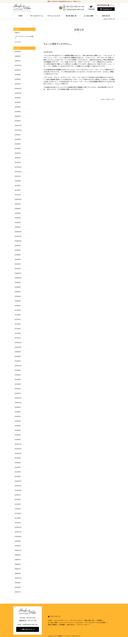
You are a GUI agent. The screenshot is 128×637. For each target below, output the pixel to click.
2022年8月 (18, 139)
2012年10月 (18, 490)
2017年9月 (18, 310)
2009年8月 (18, 555)
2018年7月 (18, 292)
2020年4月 (18, 218)
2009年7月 (18, 559)
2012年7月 (18, 495)
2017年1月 (18, 338)
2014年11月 (18, 402)
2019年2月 (18, 268)
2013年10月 (18, 453)
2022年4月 (18, 148)
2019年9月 (18, 245)
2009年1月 (18, 569)
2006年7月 (18, 592)
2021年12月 (18, 167)
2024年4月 (18, 79)
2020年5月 (18, 213)
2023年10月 (18, 93)
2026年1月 (18, 61)
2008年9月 (18, 573)
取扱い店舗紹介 (52, 625)
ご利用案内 (99, 620)
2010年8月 (18, 541)
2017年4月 (18, 324)
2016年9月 (18, 352)
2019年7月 (18, 250)
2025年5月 (18, 70)
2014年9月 (18, 407)
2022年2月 (18, 158)
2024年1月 (18, 84)
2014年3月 (18, 430)
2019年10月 (18, 241)
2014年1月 (18, 439)
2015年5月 (18, 379)
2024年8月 (18, 74)
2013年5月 (18, 467)
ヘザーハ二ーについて (53, 16)
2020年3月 (18, 222)
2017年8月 (18, 315)
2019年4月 (18, 259)
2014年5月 (18, 421)
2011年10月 (18, 513)
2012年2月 (18, 509)
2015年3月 (18, 389)
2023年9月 (18, 98)
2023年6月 (18, 107)
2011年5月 (18, 522)
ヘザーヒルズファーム (36, 16)
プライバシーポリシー (83, 625)
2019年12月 (18, 232)
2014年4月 (18, 426)
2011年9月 (18, 518)
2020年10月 (18, 199)
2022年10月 (18, 130)
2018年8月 (18, 287)
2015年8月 (18, 370)
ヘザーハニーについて (75, 620)
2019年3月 (18, 264)
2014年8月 (18, 412)
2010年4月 (18, 546)
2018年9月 (18, 282)
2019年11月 (18, 236)
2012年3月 (18, 504)
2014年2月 (18, 435)
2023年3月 (18, 116)
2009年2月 (18, 564)
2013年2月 (18, 476)
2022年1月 (18, 162)
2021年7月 (18, 176)
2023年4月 (18, 111)
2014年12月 (18, 398)
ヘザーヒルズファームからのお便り (95, 622)
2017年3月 (18, 329)
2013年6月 (18, 462)
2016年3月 (18, 361)
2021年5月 (18, 185)
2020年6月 (18, 208)
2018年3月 (18, 301)
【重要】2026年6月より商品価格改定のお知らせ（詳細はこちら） (64, 1)
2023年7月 (18, 102)
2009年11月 (18, 550)
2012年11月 (18, 486)
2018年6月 (18, 296)
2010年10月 (18, 536)
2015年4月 (18, 384)
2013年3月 (18, 472)
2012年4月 (18, 499)
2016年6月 (18, 356)
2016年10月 (18, 347)
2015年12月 (18, 365)
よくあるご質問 (88, 16)
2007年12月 (18, 578)
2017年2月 (18, 333)
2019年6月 (18, 255)
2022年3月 (18, 153)
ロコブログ (18, 42)
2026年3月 (18, 56)
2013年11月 (18, 449)
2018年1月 (18, 305)
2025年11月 (18, 65)
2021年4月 (18, 190)
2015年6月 (18, 375)
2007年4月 (18, 587)
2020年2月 (18, 227)
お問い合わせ (106, 16)
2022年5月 (18, 144)
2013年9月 (18, 458)
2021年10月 (18, 171)
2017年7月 (18, 319)
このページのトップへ (107, 99)
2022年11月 (18, 125)
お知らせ (17, 32)
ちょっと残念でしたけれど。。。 (58, 43)
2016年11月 (18, 342)
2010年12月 (18, 527)
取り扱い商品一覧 (71, 16)
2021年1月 (18, 195)
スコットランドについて (66, 622)
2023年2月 (18, 121)
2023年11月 (18, 88)
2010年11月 (18, 532)
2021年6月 (18, 181)
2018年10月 (18, 278)
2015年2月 (18, 393)
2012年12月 (18, 481)
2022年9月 (18, 135)
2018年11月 (18, 273)
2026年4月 (18, 51)
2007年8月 (18, 583)
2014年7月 (18, 416)
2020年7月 (18, 204)
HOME (20, 16)
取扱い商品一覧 (89, 620)
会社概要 (62, 625)
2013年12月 (18, 444)
